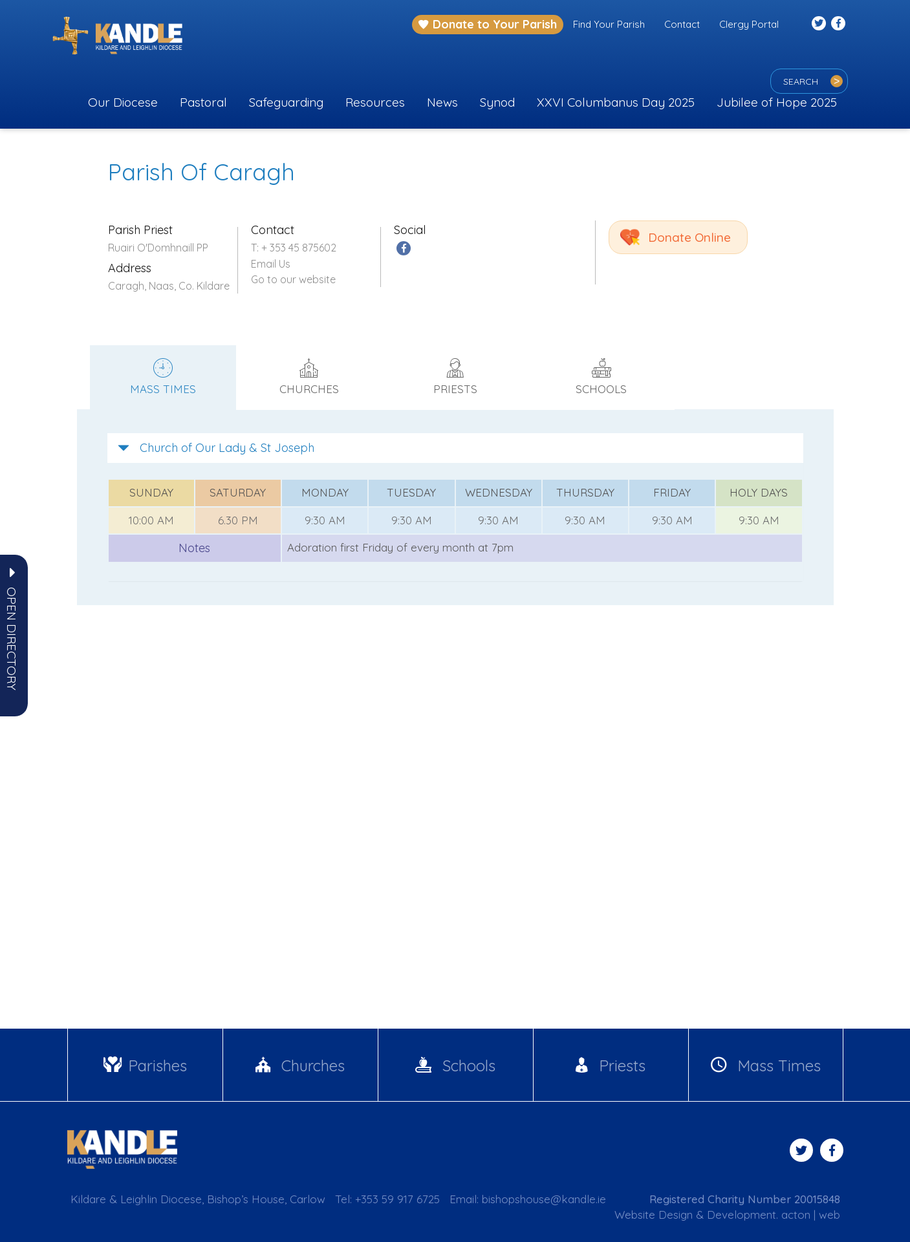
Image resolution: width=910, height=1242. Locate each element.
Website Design (653, 1214)
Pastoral (203, 102)
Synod (497, 102)
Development (741, 1214)
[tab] (455, 448)
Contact (682, 24)
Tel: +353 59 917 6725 (387, 1199)
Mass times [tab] (163, 377)
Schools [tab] (601, 377)
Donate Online (689, 237)
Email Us (270, 263)
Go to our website (293, 279)
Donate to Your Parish (487, 24)
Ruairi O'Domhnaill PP (158, 247)
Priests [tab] (455, 377)
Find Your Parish (609, 24)
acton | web (810, 1214)
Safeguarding (286, 102)
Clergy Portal (749, 24)
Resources (375, 102)
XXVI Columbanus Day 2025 (616, 102)
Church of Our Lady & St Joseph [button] (216, 447)
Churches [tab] (309, 377)
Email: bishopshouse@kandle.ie (528, 1199)
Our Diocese (123, 102)
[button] (11, 639)
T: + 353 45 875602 (293, 247)
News (442, 102)
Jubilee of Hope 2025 (777, 102)
